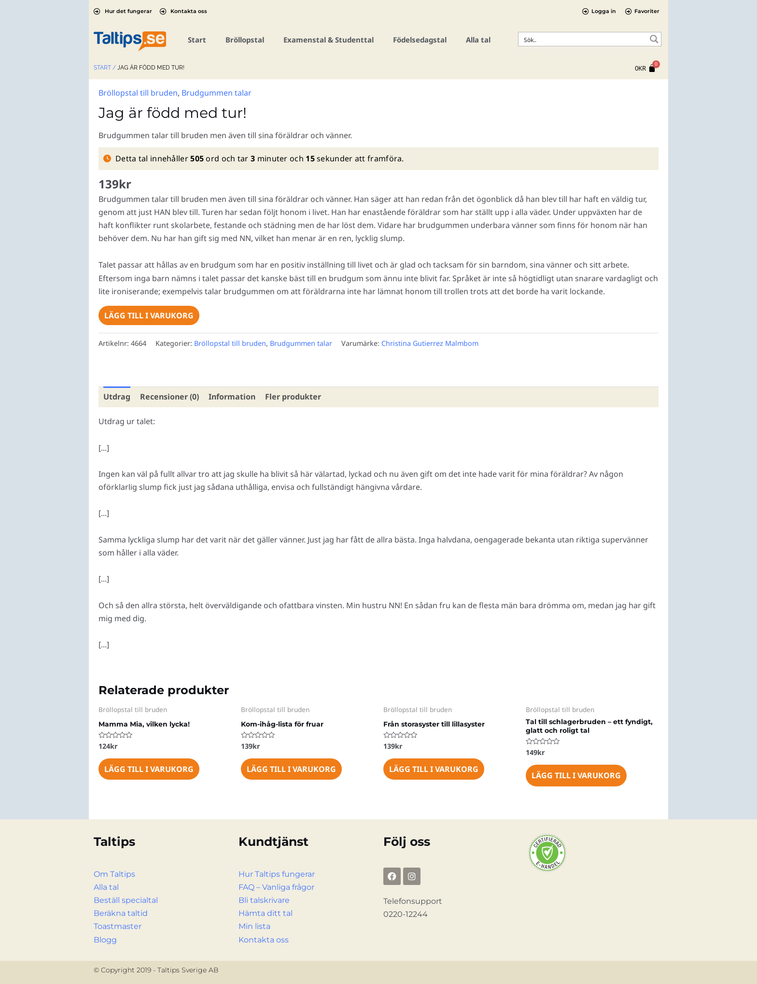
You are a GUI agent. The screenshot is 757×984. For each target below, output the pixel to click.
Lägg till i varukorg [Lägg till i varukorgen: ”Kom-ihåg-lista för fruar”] (291, 769)
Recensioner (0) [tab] (169, 396)
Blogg (105, 939)
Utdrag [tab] (116, 396)
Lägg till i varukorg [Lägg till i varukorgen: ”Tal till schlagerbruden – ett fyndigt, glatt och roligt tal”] (576, 775)
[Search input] (583, 39)
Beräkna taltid (121, 913)
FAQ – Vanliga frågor (276, 887)
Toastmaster (117, 926)
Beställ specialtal (126, 900)
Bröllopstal (244, 39)
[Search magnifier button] (654, 39)
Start (197, 39)
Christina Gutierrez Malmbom (429, 343)
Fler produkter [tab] (293, 396)
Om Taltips (114, 874)
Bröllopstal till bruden (138, 92)
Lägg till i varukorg (149, 315)
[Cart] (645, 68)
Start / (105, 67)
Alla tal (478, 39)
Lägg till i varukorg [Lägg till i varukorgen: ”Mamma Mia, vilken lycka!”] (149, 769)
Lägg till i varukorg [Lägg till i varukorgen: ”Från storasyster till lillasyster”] (433, 769)
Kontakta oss (263, 939)
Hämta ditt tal (265, 913)
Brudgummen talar (217, 92)
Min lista (254, 926)
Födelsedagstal (420, 39)
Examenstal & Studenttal (328, 39)
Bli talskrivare (264, 900)
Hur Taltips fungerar (276, 874)
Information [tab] (232, 396)
